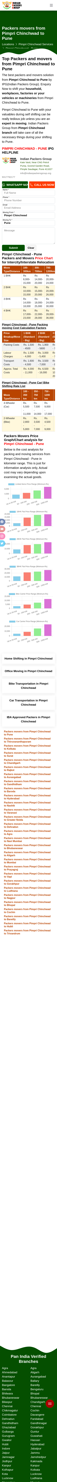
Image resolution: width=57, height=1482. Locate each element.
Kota (5, 1473)
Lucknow (36, 1473)
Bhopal (34, 1393)
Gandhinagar (38, 1423)
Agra (5, 1368)
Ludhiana (36, 1478)
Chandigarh (37, 1402)
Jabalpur (35, 1448)
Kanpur (6, 1465)
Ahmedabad (9, 1372)
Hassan (35, 1440)
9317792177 (8, 177)
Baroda (6, 1389)
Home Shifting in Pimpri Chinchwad (28, 658)
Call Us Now (42, 184)
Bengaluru (36, 1389)
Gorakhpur (37, 1427)
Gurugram (8, 1435)
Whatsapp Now (15, 184)
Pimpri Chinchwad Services (36, 44)
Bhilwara (7, 1393)
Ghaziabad (9, 1427)
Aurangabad (38, 1376)
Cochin (34, 1410)
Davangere (37, 1414)
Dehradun (8, 1418)
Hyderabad (37, 1444)
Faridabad (36, 1418)
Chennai (7, 1406)
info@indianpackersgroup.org (35, 173)
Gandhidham (10, 1423)
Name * (6, 190)
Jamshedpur (38, 1457)
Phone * (6, 197)
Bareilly (35, 1385)
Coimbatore (9, 1414)
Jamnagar (8, 1457)
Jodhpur (7, 1461)
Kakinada (36, 1461)
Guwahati (36, 1435)
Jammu (35, 1452)
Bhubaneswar (10, 1397)
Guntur (34, 1431)
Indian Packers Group (36, 159)
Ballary (34, 1380)
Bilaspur (7, 1402)
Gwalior (7, 1440)
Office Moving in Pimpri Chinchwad (28, 671)
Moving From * (9, 212)
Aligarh (34, 1372)
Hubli (5, 1444)
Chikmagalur (10, 1410)
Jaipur (6, 1452)
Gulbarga (8, 1431)
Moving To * (7, 220)
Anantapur (8, 1376)
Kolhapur (7, 1469)
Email (5, 205)
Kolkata (35, 1469)
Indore (6, 1448)
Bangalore (8, 1385)
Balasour (7, 1380)
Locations (8, 44)
